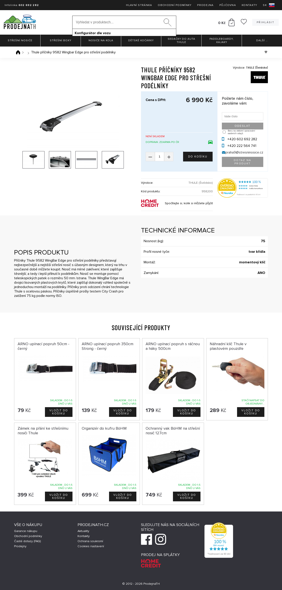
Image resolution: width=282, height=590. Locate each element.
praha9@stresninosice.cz (244, 152)
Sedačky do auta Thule (181, 40)
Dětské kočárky (141, 40)
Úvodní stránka (18, 52)
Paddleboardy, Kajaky (222, 40)
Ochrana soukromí (90, 541)
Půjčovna (227, 5)
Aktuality (83, 531)
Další (262, 40)
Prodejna (205, 5)
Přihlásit (265, 22)
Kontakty (249, 5)
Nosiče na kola (101, 40)
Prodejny (20, 546)
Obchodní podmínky (174, 5)
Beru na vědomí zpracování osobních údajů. (241, 132)
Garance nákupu (25, 531)
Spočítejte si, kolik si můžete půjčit (189, 203)
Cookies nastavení (91, 546)
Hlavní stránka (139, 5)
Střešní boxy (60, 40)
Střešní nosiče (20, 40)
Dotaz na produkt (242, 162)
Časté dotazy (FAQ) (27, 541)
